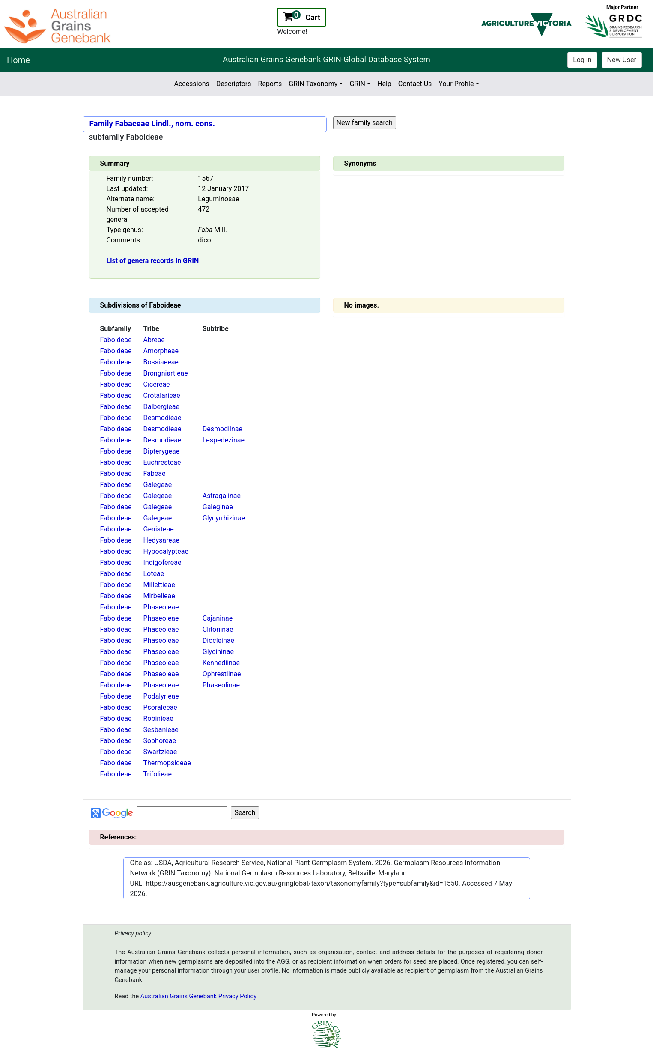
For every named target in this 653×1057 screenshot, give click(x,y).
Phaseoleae (161, 607)
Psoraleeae (160, 707)
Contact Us (415, 84)
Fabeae (154, 473)
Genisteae (158, 529)
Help (384, 84)
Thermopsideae (167, 763)
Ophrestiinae (222, 674)
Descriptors (233, 84)
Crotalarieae (161, 395)
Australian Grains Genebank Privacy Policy (198, 996)
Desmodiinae (222, 429)
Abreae (153, 340)
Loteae (153, 574)
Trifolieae (157, 774)
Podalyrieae (161, 696)
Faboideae (116, 340)
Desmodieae (162, 418)
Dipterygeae (161, 451)
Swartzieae (160, 752)
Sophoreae (159, 741)
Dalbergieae (161, 407)
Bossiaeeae (160, 362)
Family (101, 123)
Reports (270, 84)
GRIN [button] (357, 84)
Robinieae (158, 718)
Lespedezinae (224, 440)
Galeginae (218, 507)
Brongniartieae (165, 373)
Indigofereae (162, 562)
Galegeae (157, 485)
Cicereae (156, 384)
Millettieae (159, 585)
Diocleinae (218, 640)
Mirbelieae (159, 596)
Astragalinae (222, 496)
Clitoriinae (218, 629)
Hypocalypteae (165, 551)
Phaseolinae (221, 685)
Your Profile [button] (456, 84)
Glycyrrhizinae (224, 518)
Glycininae (218, 652)
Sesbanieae (160, 730)
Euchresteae (162, 462)
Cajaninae (218, 618)
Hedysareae (161, 540)
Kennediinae (221, 663)
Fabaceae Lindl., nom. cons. (165, 123)
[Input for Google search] (182, 812)
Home (18, 60)
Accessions (191, 84)
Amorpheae (160, 351)
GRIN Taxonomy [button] (313, 84)
